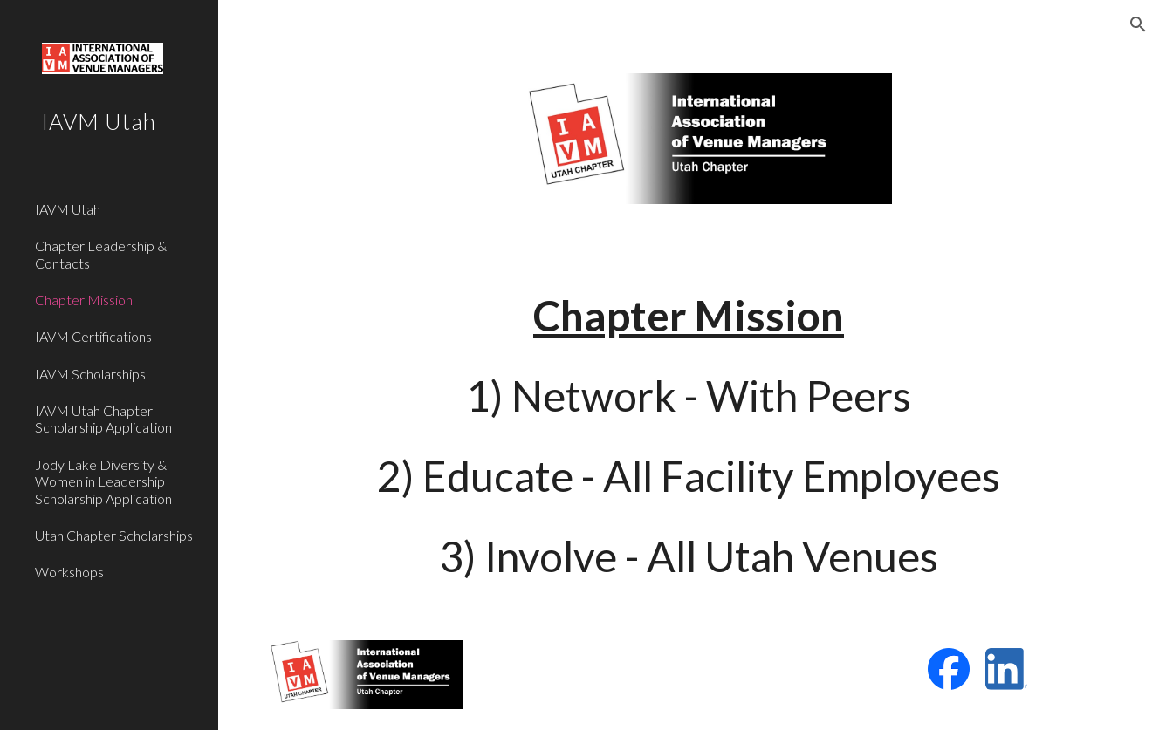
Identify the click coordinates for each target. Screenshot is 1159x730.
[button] (1138, 24)
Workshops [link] (69, 571)
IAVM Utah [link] (67, 209)
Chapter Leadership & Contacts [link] (101, 253)
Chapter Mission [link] (84, 299)
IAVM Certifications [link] (93, 336)
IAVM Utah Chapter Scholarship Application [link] (103, 418)
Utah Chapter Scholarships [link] (114, 535)
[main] (688, 436)
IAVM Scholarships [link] (90, 373)
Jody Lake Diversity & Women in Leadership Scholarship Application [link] (103, 481)
